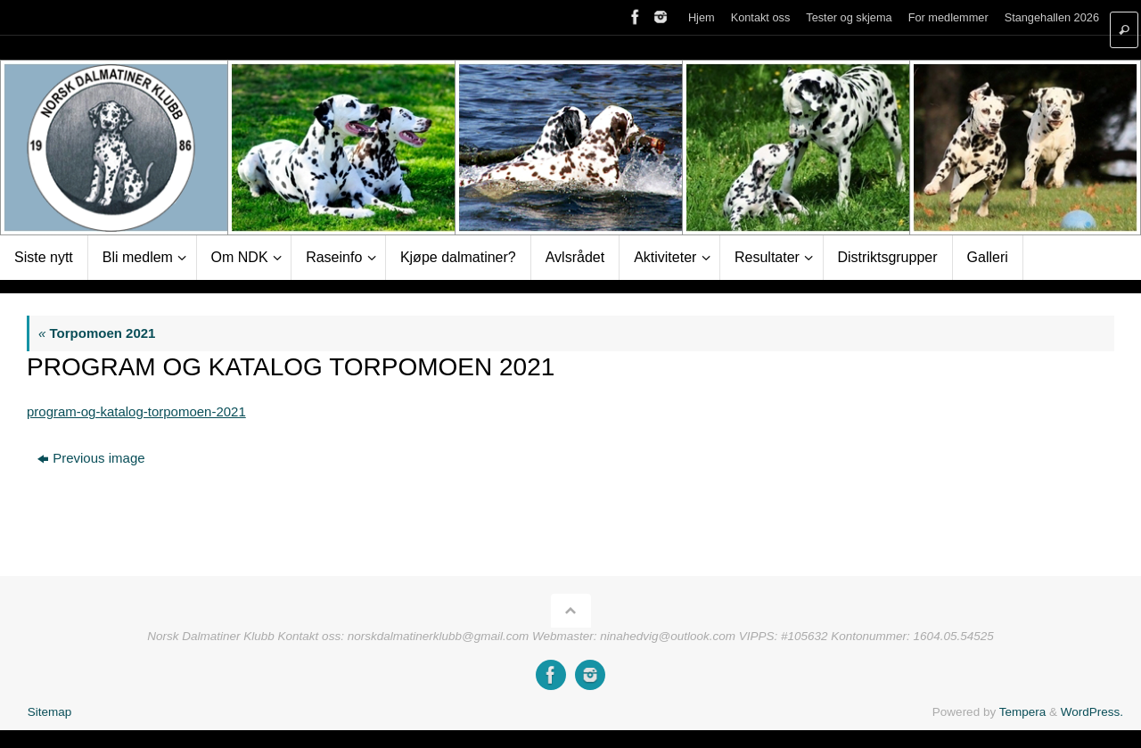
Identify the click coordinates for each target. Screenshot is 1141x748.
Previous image (90, 457)
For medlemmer (948, 17)
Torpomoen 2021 (96, 333)
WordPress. (1092, 712)
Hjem (701, 17)
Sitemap (50, 712)
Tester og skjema (848, 17)
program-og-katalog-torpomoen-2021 (136, 411)
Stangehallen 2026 (1052, 17)
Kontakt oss (761, 17)
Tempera (1023, 712)
